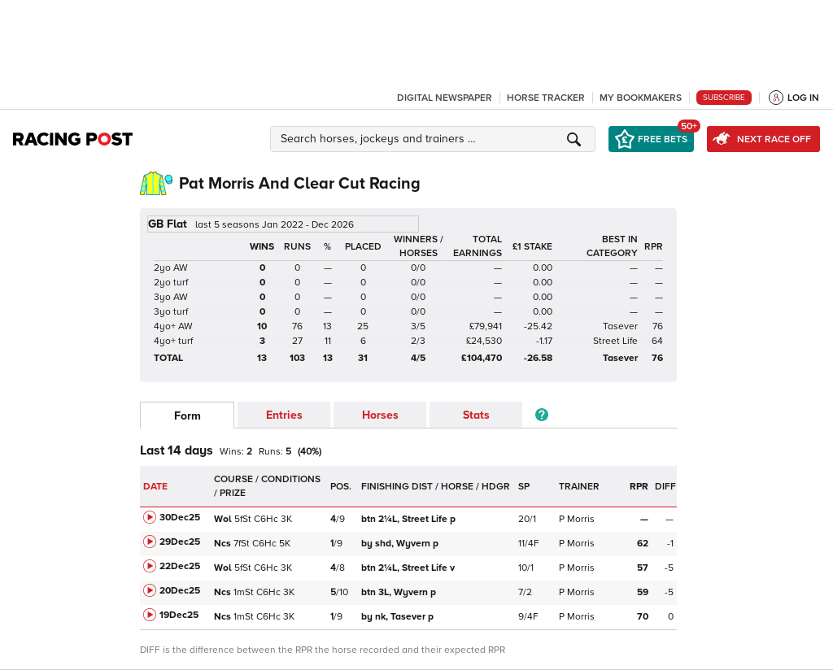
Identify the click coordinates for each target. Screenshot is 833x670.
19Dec (178, 615)
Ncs (222, 543)
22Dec (179, 566)
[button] (435, 139)
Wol (223, 519)
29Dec (179, 542)
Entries (284, 415)
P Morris (577, 519)
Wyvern (399, 543)
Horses (380, 415)
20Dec (179, 591)
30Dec (179, 517)
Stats (476, 415)
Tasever (620, 326)
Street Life (615, 341)
